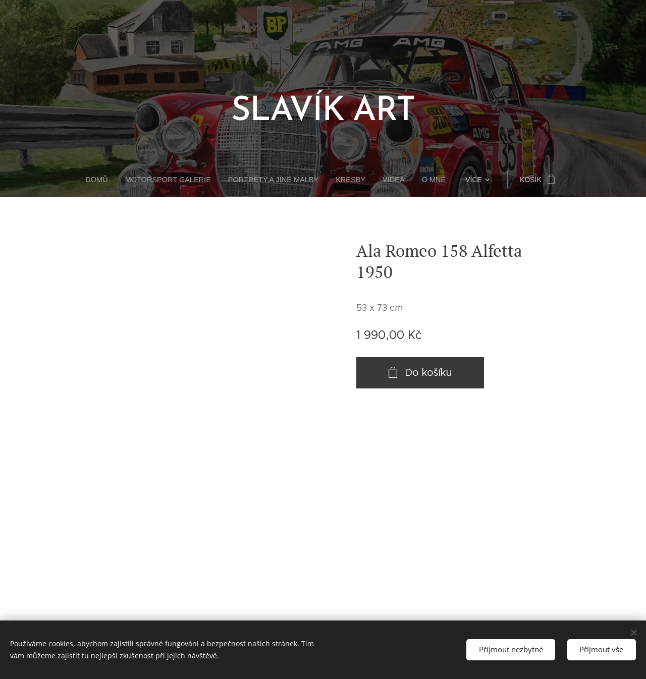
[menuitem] (105, 179)
